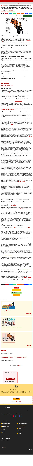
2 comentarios (29, 345)
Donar (16, 287)
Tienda (3, 432)
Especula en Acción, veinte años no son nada (8, 342)
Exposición (10, 353)
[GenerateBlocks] (29, 450)
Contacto (3, 431)
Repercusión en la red (5, 83)
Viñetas (4, 5)
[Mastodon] (26, 13)
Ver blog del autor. (10, 163)
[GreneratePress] (28, 450)
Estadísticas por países (22, 425)
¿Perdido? (19, 428)
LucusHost (20, 365)
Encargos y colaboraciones (22, 423)
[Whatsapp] (14, 13)
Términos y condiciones (5, 425)
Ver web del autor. (12, 124)
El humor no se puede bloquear (6, 310)
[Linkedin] (11, 416)
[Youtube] (17, 416)
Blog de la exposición (5, 80)
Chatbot (19, 433)
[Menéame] (22, 13)
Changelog (20, 431)
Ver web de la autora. (28, 277)
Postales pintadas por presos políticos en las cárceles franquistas (12, 327)
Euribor (15, 227)
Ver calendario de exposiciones (7, 85)
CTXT (29, 227)
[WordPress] (15, 416)
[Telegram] (10, 13)
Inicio (1, 5)
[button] (31, 1)
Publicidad (3, 429)
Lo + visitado (4, 428)
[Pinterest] (6, 13)
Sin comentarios (28, 313)
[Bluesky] (30, 13)
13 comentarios (11, 10)
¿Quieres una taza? (16, 292)
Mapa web (20, 430)
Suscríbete (16, 295)
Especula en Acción (4, 353)
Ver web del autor (18, 101)
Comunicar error (16, 290)
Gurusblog (20, 227)
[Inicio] (2, 3)
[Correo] (2, 13)
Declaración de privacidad (6, 423)
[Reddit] (18, 13)
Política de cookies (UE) (6, 426)
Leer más (15, 412)
